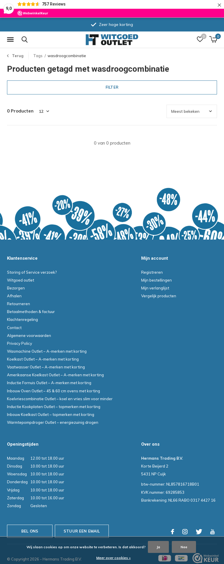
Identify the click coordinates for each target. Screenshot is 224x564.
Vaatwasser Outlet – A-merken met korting (46, 367)
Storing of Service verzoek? (32, 272)
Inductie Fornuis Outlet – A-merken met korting (49, 382)
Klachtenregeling (22, 319)
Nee (184, 547)
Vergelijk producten (158, 296)
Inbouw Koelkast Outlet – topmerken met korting (50, 414)
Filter (112, 87)
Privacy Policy (19, 343)
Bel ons (29, 531)
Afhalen (14, 296)
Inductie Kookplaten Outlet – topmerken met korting (53, 406)
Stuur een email (82, 531)
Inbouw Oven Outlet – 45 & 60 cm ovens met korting (53, 391)
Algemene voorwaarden (29, 335)
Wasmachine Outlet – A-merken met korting (47, 351)
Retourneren (18, 303)
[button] (11, 39)
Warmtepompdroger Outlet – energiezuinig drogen (52, 422)
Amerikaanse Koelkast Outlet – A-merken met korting (55, 375)
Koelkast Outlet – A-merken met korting (43, 359)
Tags (38, 55)
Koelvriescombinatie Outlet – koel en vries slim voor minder (60, 398)
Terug (17, 55)
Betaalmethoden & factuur (31, 311)
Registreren (152, 272)
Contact (14, 327)
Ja (158, 547)
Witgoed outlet (20, 280)
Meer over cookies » (113, 558)
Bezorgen (16, 288)
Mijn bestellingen (156, 280)
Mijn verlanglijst (155, 288)
